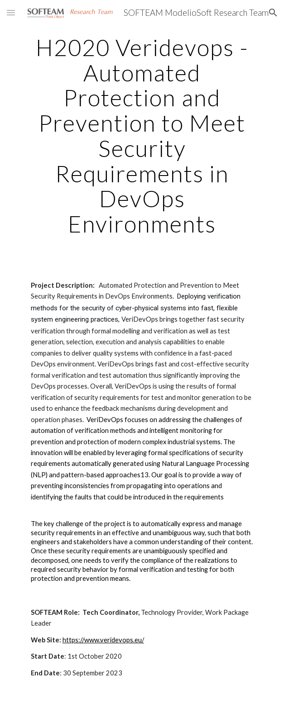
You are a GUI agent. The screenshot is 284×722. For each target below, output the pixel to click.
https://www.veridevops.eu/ (103, 640)
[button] (11, 12)
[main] (142, 135)
